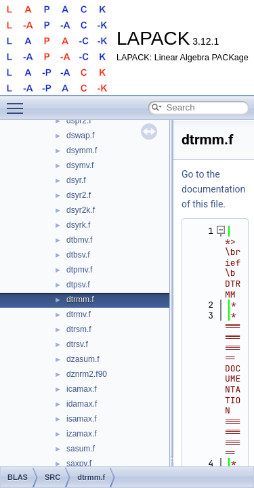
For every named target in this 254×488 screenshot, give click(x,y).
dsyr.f (76, 180)
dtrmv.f (78, 314)
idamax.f (81, 404)
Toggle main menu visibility (18, 102)
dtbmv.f (79, 240)
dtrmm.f (80, 299)
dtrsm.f (78, 329)
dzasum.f (83, 359)
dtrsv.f (77, 344)
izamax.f (81, 434)
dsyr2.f (78, 195)
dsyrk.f (78, 225)
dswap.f (80, 135)
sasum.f (80, 448)
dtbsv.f (77, 255)
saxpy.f (78, 463)
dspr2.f (78, 120)
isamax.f (81, 419)
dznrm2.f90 (86, 374)
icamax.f (81, 389)
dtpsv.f (77, 284)
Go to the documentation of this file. (213, 189)
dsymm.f (81, 150)
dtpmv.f (79, 269)
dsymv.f (79, 165)
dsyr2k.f (80, 210)
